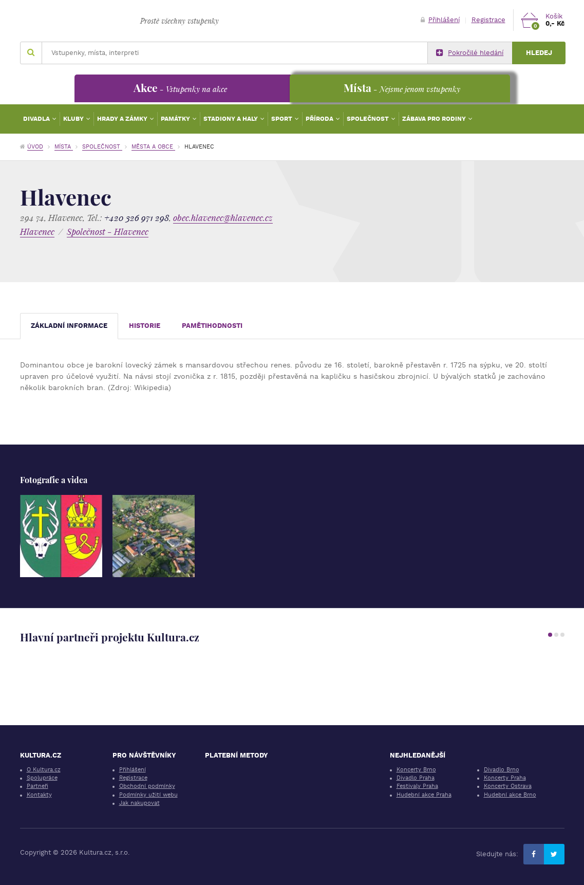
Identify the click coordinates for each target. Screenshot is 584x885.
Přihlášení (440, 20)
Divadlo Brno (501, 769)
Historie (144, 325)
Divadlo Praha (416, 778)
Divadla (37, 118)
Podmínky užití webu (148, 794)
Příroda (320, 118)
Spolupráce (42, 778)
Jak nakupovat (139, 803)
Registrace (488, 20)
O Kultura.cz (44, 769)
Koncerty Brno (416, 769)
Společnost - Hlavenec (107, 231)
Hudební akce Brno (510, 794)
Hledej (539, 53)
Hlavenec (37, 231)
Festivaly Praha (417, 786)
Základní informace (69, 325)
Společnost (368, 118)
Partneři (37, 786)
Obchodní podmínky (147, 786)
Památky (176, 118)
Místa (63, 146)
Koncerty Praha (505, 778)
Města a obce (153, 146)
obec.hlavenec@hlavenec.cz (223, 217)
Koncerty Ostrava (508, 786)
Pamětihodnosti (212, 325)
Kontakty (39, 794)
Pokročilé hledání (469, 53)
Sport (282, 118)
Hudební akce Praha (424, 794)
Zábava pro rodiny (434, 118)
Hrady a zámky (123, 118)
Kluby (74, 118)
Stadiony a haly (231, 118)
